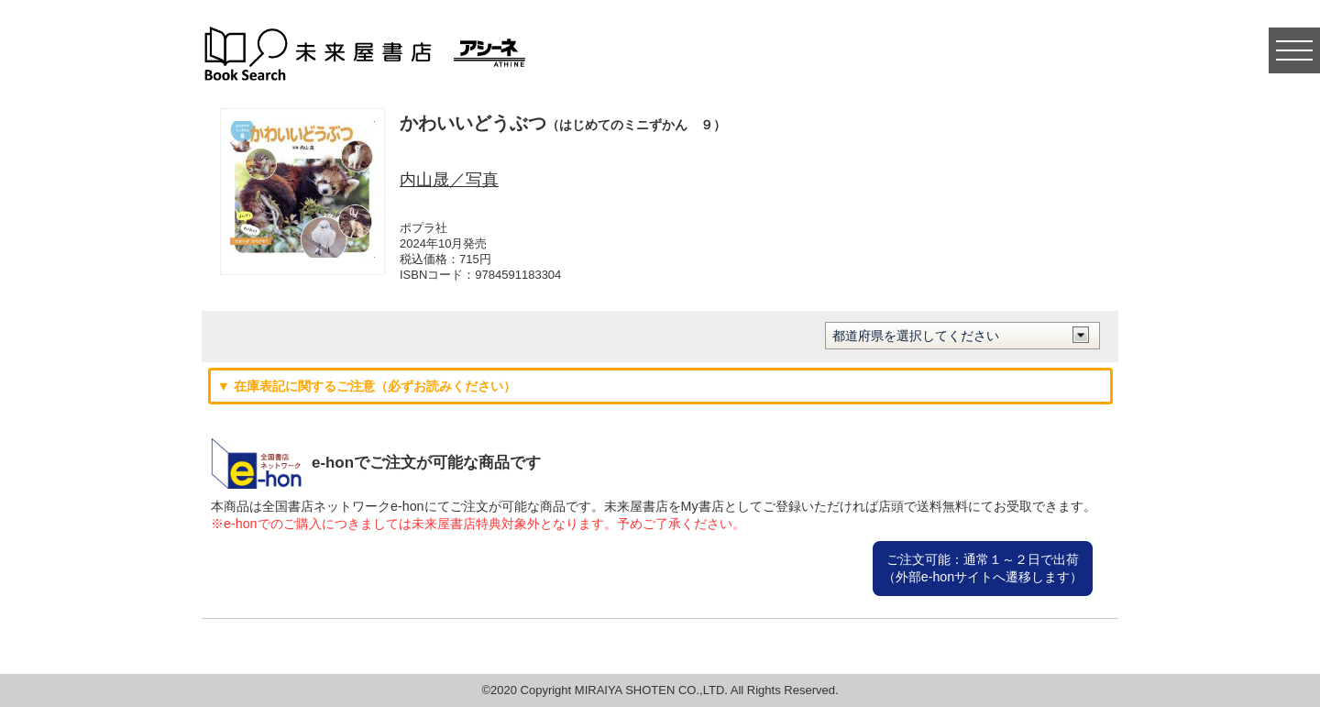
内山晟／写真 (449, 180)
